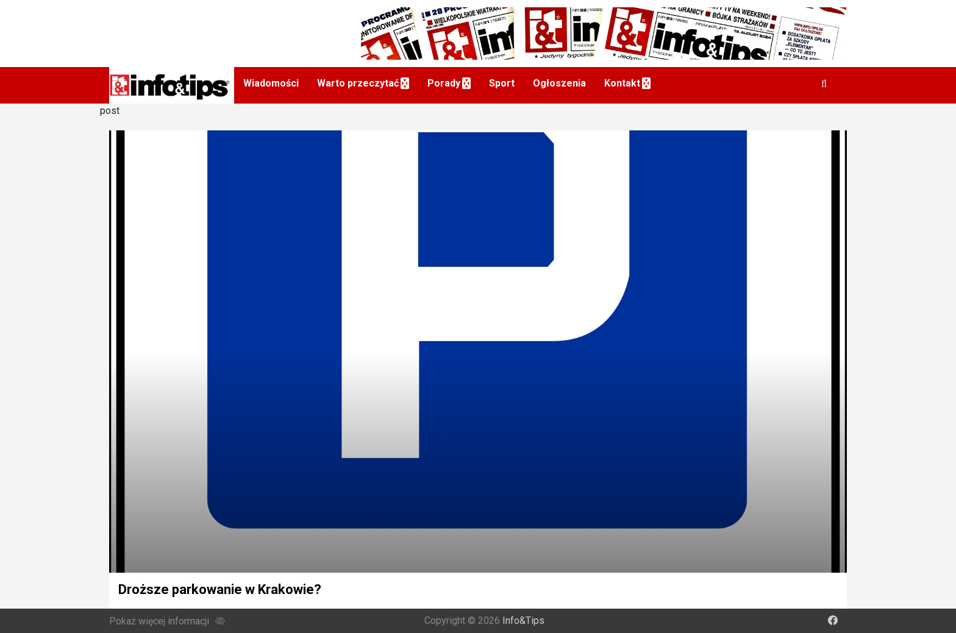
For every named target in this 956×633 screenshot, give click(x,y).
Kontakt (622, 83)
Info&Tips (523, 620)
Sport (502, 83)
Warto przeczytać (358, 83)
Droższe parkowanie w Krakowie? (219, 589)
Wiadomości (271, 83)
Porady (443, 83)
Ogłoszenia (559, 83)
